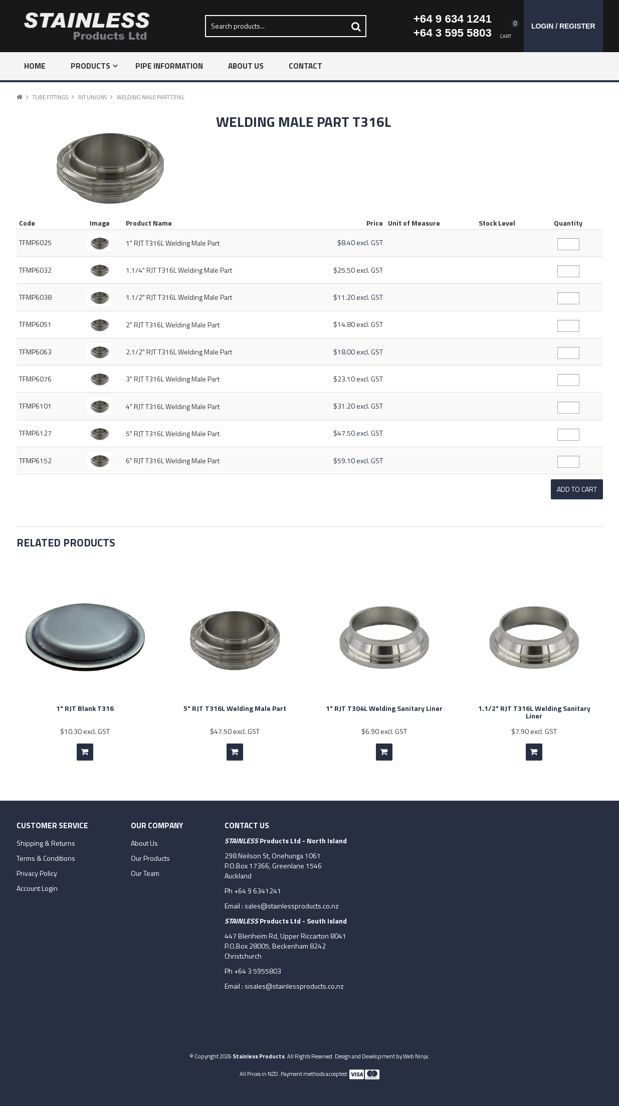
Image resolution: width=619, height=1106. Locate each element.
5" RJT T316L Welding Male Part (173, 433)
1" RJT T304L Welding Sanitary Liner (384, 705)
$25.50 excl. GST (358, 270)
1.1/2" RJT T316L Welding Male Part (179, 297)
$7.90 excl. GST (534, 728)
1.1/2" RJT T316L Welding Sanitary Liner (534, 709)
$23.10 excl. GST (358, 379)
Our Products (150, 855)
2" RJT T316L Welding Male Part (173, 324)
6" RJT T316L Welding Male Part (173, 460)
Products (90, 66)
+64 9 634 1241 (453, 19)
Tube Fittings (50, 97)
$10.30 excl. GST (85, 728)
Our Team (145, 870)
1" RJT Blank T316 (85, 705)
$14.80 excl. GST (358, 324)
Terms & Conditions (46, 855)
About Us (246, 66)
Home (35, 66)
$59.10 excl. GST (358, 460)
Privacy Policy (37, 870)
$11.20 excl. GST (358, 297)
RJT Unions (92, 97)
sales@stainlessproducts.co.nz (292, 902)
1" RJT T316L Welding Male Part (173, 243)
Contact (305, 66)
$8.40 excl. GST (360, 242)
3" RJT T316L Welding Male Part (173, 379)
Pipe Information (169, 66)
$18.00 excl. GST (358, 351)
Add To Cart (85, 749)
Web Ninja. (416, 1053)
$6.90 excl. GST (384, 728)
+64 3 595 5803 (453, 33)
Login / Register (563, 26)
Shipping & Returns (46, 840)
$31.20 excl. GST (358, 406)
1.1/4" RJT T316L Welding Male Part (179, 270)
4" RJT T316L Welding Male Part (173, 406)
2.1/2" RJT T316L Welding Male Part (179, 351)
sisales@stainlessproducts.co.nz (294, 983)
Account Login (37, 885)
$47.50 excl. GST (358, 433)
